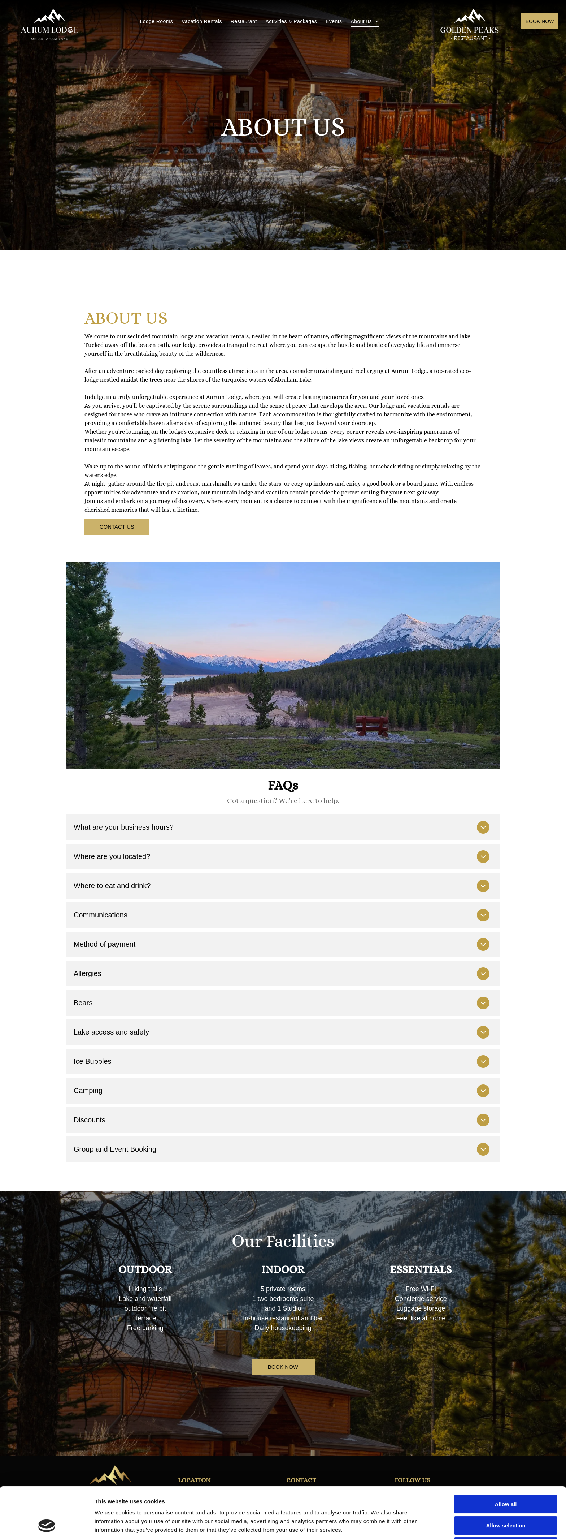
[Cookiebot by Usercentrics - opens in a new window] (46, 1524)
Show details (379, 1525)
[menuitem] (156, 21)
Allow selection (505, 1478)
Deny (506, 1499)
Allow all (506, 1456)
